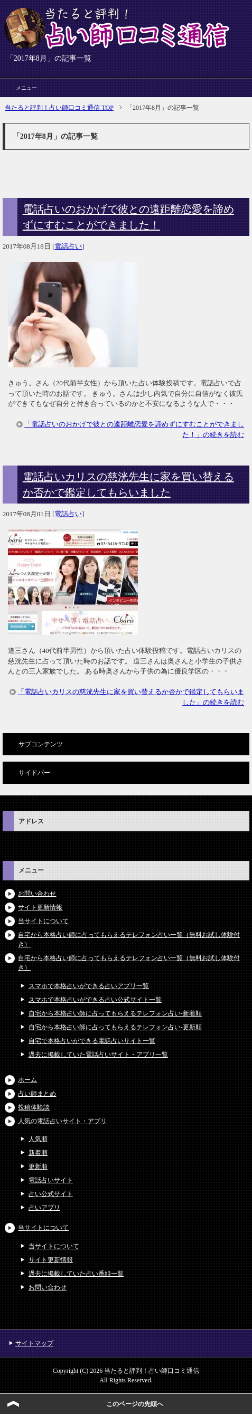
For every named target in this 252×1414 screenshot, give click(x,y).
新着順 (38, 1152)
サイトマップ (34, 1343)
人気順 (38, 1139)
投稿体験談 (34, 1107)
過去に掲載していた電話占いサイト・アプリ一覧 (98, 1054)
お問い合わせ (37, 893)
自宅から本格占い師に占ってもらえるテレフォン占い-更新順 (115, 1027)
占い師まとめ (37, 1093)
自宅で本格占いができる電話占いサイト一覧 (92, 1041)
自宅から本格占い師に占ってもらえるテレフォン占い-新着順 (115, 1013)
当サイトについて (43, 921)
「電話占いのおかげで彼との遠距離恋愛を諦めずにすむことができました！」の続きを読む (134, 429)
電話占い (68, 246)
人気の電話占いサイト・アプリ (62, 1121)
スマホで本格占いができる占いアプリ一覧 (89, 986)
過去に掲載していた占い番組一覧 (76, 1273)
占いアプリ (44, 1207)
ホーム (27, 1080)
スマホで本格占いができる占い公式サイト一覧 (95, 999)
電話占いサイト (51, 1180)
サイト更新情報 (40, 907)
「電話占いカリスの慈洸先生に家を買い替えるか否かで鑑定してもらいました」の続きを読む (130, 697)
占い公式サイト (51, 1194)
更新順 (38, 1166)
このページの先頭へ (134, 1404)
